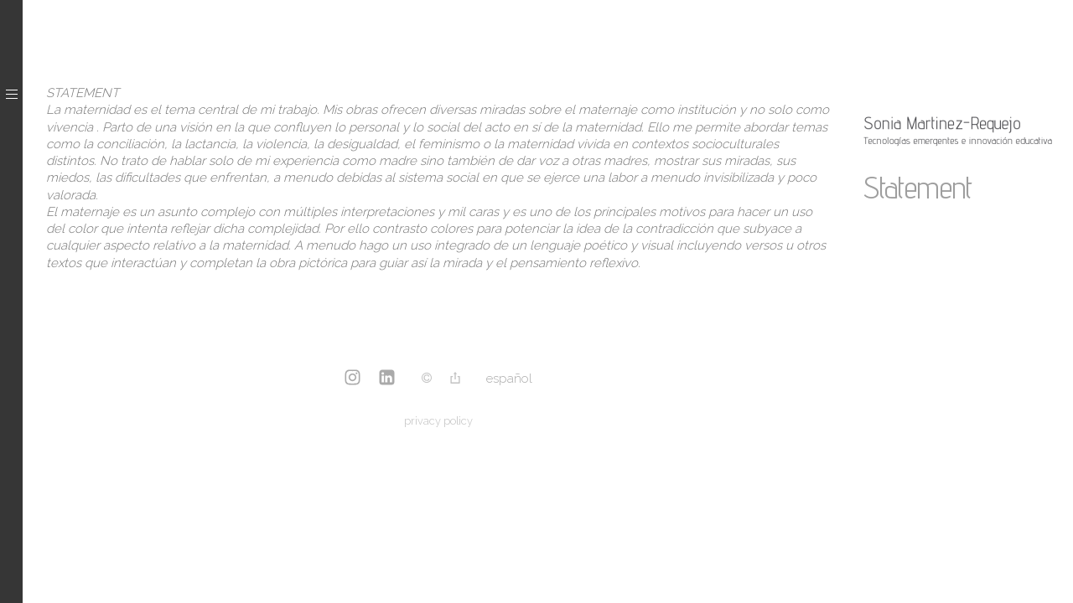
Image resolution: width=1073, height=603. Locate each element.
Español (509, 378)
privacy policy (438, 421)
